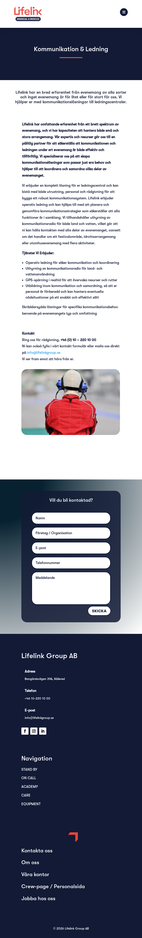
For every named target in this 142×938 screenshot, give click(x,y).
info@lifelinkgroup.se (43, 353)
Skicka (99, 611)
